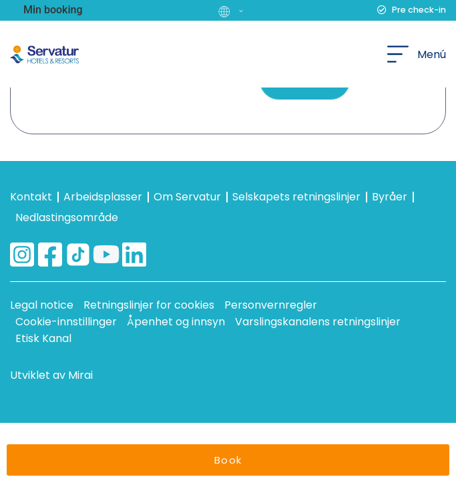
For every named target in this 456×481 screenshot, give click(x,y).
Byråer (389, 196)
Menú (431, 54)
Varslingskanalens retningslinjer (318, 321)
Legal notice (41, 305)
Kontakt (31, 196)
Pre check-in (419, 9)
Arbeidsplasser (102, 196)
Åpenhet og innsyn (176, 321)
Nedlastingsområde (66, 217)
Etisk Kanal (43, 338)
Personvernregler (270, 305)
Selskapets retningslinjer (296, 196)
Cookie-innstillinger (66, 321)
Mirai (80, 375)
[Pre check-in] (382, 10)
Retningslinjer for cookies (148, 305)
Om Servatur (187, 196)
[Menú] (398, 54)
